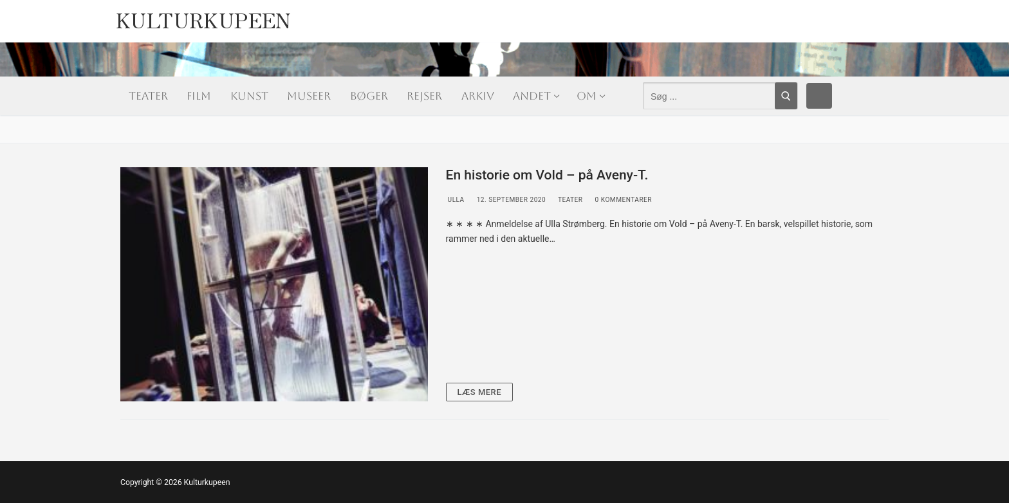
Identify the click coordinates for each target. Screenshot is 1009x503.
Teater (569, 199)
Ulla (455, 199)
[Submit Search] (786, 95)
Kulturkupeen (204, 16)
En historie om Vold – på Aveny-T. (547, 175)
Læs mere (480, 392)
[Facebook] (819, 96)
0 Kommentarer (623, 199)
